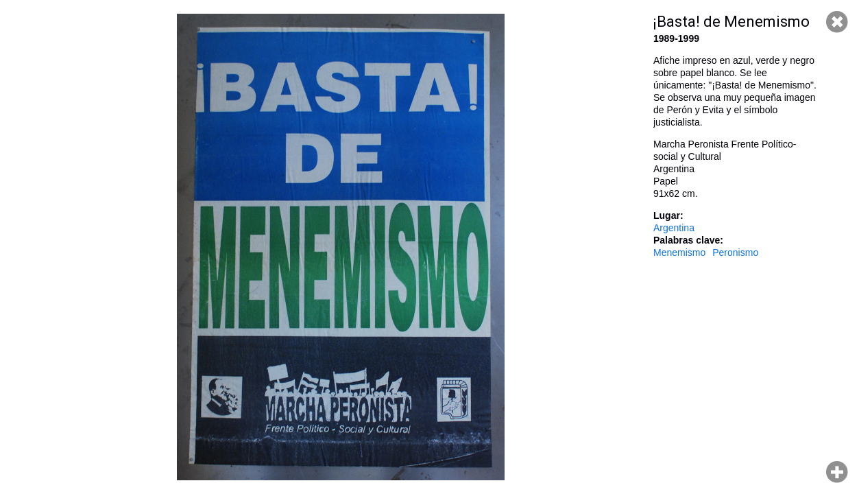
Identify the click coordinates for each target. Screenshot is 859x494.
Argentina (673, 227)
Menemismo (679, 252)
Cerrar (837, 22)
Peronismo (735, 252)
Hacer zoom (837, 472)
